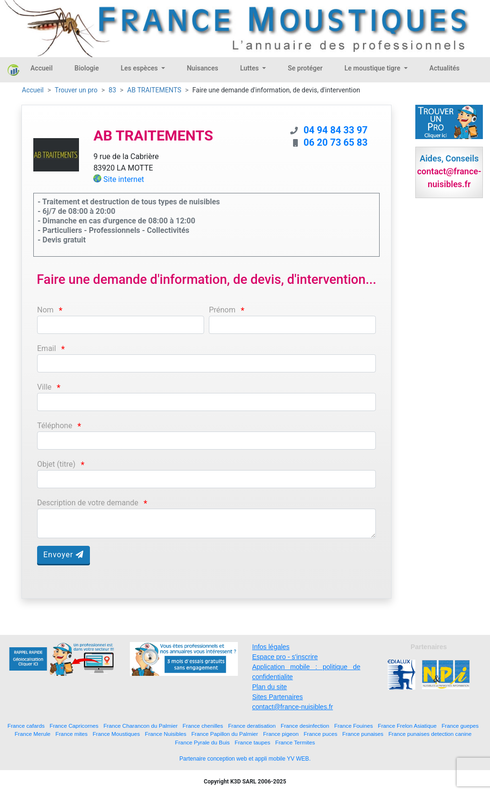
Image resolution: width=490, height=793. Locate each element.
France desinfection (305, 726)
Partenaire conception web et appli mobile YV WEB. (245, 758)
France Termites (295, 742)
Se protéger (305, 68)
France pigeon (281, 734)
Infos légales (271, 647)
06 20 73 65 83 (336, 142)
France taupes (252, 742)
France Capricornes (73, 726)
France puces (320, 734)
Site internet (123, 179)
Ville (44, 387)
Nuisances (202, 68)
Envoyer (63, 554)
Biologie (87, 68)
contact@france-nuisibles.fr (292, 707)
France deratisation (251, 726)
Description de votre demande (87, 502)
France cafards (26, 726)
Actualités (445, 68)
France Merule (32, 734)
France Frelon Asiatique (407, 726)
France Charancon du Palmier (140, 726)
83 (112, 90)
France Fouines (353, 726)
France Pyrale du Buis (202, 742)
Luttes (250, 68)
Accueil (41, 68)
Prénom (222, 309)
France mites (72, 734)
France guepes (460, 726)
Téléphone (54, 425)
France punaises (363, 734)
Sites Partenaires (277, 697)
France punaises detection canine (429, 734)
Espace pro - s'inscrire (285, 657)
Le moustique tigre (373, 68)
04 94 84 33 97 (336, 130)
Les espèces (140, 68)
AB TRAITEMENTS (154, 90)
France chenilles (203, 726)
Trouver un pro (76, 90)
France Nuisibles (165, 734)
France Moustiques (116, 734)
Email (46, 348)
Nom (45, 309)
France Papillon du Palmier (224, 734)
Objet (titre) (56, 464)
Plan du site (269, 687)
